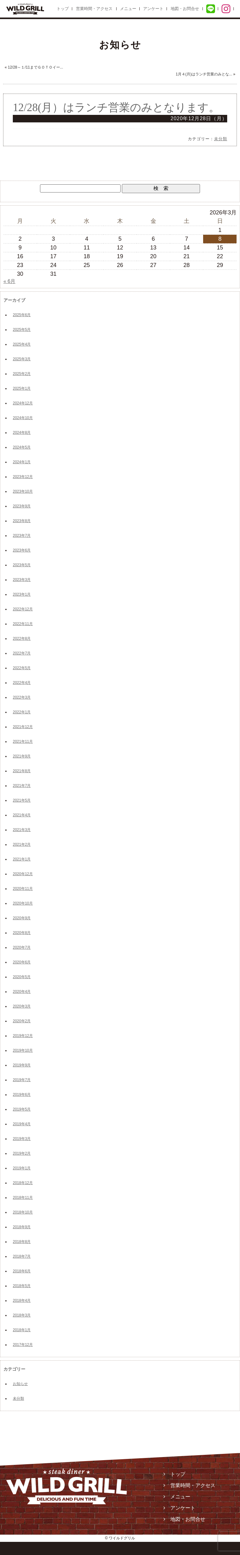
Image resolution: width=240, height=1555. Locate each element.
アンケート (153, 8)
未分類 (220, 138)
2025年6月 (22, 315)
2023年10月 (23, 491)
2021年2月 (22, 844)
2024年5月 (22, 447)
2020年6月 (22, 962)
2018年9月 (22, 1227)
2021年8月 (22, 771)
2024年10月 (23, 418)
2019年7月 (22, 1080)
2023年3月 (22, 579)
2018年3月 (22, 1315)
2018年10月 (23, 1212)
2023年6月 (22, 550)
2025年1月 (22, 388)
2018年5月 (22, 1286)
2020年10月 (23, 903)
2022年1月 (22, 712)
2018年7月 (22, 1256)
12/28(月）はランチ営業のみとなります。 (116, 107)
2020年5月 (22, 977)
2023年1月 (22, 594)
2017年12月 (23, 1344)
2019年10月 (23, 1050)
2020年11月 (23, 888)
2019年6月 (22, 1094)
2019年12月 (23, 1036)
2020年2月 (22, 1021)
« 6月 (9, 281)
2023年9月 (22, 506)
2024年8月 (22, 432)
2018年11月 (23, 1197)
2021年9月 (22, 756)
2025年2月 (22, 374)
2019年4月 (22, 1124)
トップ (63, 8)
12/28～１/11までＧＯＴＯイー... (35, 67)
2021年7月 (22, 785)
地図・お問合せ (185, 8)
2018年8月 (22, 1241)
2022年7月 (22, 653)
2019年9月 (22, 1065)
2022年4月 (22, 682)
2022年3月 (22, 697)
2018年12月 (23, 1183)
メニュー (128, 8)
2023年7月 (22, 535)
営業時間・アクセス (94, 8)
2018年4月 (22, 1300)
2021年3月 (22, 830)
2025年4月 (22, 344)
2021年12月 (23, 727)
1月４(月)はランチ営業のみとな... (204, 74)
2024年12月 (23, 403)
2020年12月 (23, 874)
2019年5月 (22, 1109)
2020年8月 (22, 933)
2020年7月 (22, 947)
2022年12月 (23, 609)
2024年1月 (22, 462)
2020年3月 (22, 1006)
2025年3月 (22, 359)
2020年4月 (22, 991)
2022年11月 (23, 624)
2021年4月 (22, 815)
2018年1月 (22, 1330)
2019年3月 (22, 1139)
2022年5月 (22, 668)
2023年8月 (22, 521)
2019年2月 (22, 1153)
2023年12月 (23, 477)
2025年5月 (22, 329)
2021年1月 (22, 859)
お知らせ (20, 1384)
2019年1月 (22, 1168)
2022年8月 (22, 638)
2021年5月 (22, 800)
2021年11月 (23, 741)
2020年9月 (22, 918)
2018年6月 (22, 1271)
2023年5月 (22, 565)
